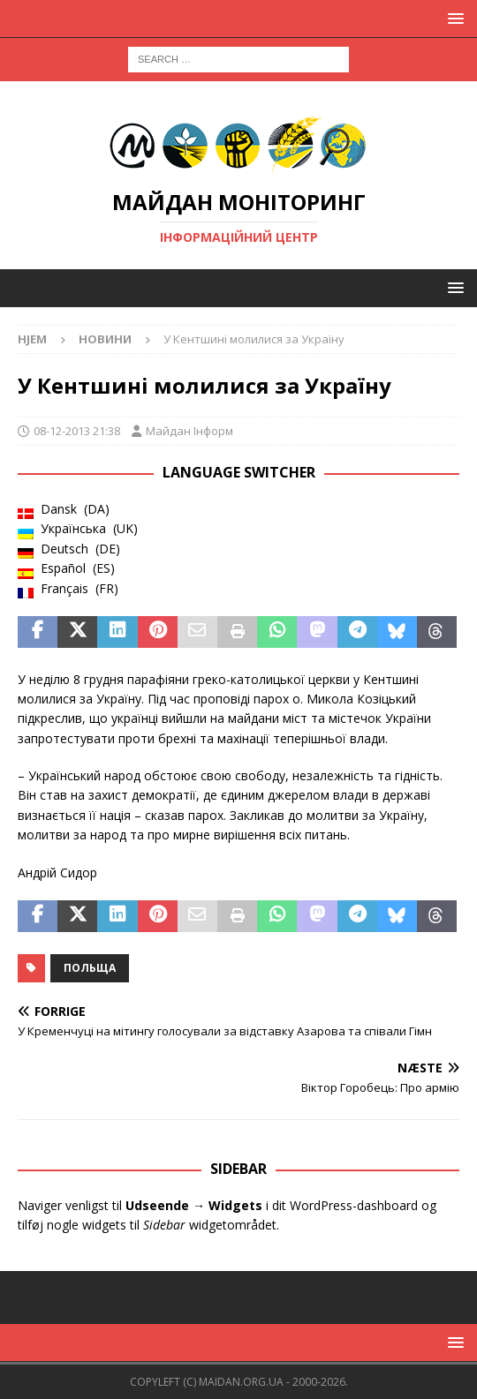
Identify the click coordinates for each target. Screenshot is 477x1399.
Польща (90, 967)
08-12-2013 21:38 (77, 431)
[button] (453, 18)
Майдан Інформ (189, 431)
